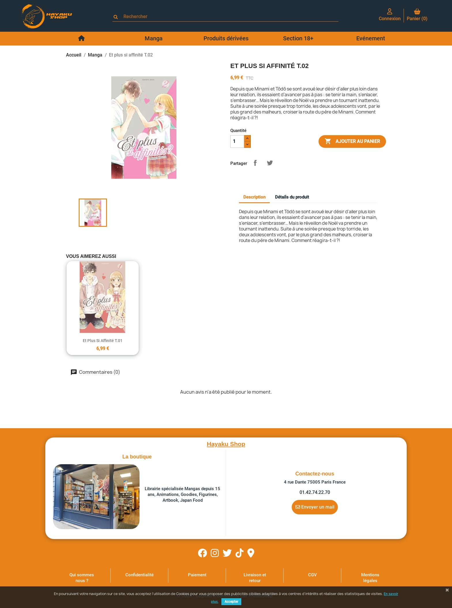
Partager (255, 163)
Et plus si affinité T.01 (103, 340)
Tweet (270, 163)
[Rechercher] (228, 16)
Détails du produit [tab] (292, 197)
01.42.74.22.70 (315, 492)
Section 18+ (298, 38)
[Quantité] (237, 141)
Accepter (231, 602)
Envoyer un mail (314, 506)
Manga (154, 38)
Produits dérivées (226, 38)
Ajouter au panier (352, 141)
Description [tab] (254, 197)
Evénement (370, 38)
